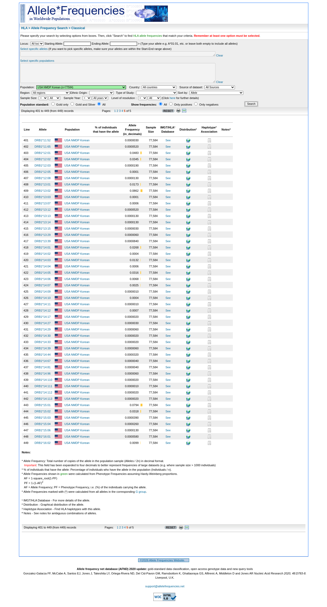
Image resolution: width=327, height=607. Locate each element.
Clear (240, 56)
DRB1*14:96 (42, 378)
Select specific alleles (34, 48)
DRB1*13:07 (42, 208)
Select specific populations (37, 61)
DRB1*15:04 (42, 428)
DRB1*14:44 (42, 359)
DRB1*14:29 (42, 334)
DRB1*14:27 (42, 327)
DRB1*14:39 (42, 353)
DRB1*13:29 (42, 239)
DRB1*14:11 (42, 308)
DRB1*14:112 (43, 397)
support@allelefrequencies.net (164, 591)
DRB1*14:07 (42, 290)
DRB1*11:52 (42, 145)
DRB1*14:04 (42, 271)
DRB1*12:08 (42, 182)
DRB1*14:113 (43, 403)
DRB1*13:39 (42, 245)
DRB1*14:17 (42, 321)
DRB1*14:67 (42, 365)
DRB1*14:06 (42, 283)
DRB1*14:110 (43, 384)
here (172, 102)
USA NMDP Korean (77, 145)
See (168, 145)
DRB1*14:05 (42, 277)
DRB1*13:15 (42, 233)
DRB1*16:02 (42, 447)
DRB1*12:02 (42, 163)
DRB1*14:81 (42, 371)
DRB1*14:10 (42, 302)
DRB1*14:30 (42, 340)
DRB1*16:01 (42, 441)
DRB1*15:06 (42, 435)
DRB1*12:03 (42, 170)
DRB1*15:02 (42, 416)
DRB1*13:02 (42, 195)
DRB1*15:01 (42, 409)
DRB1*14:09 (42, 296)
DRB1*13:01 (42, 189)
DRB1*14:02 (42, 258)
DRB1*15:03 (42, 422)
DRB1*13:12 (42, 214)
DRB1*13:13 (42, 220)
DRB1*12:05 (42, 176)
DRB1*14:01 (42, 252)
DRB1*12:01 (42, 157)
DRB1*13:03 (42, 201)
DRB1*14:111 (43, 390)
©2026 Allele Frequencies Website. (163, 565)
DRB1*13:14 (42, 227)
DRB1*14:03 (42, 264)
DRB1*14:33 (42, 346)
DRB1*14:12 (42, 315)
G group (140, 496)
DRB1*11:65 (42, 151)
